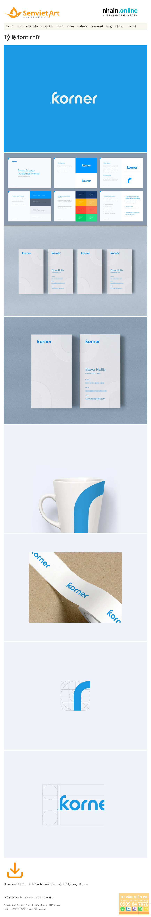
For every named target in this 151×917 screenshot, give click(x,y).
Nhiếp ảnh (47, 26)
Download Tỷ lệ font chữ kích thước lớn (29, 884)
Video (70, 26)
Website (82, 26)
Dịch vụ (119, 26)
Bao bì (9, 26)
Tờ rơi (59, 26)
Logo (20, 26)
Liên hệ (132, 26)
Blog (109, 26)
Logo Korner (80, 884)
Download (97, 26)
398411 (48, 897)
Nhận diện (32, 26)
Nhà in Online (11, 897)
